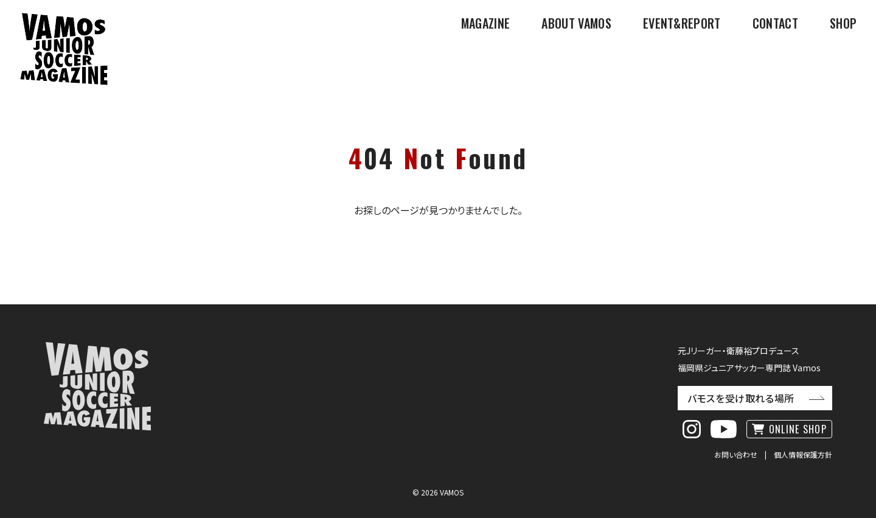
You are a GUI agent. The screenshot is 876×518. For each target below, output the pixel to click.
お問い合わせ (735, 454)
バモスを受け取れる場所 (740, 398)
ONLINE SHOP (798, 429)
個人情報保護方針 (803, 454)
